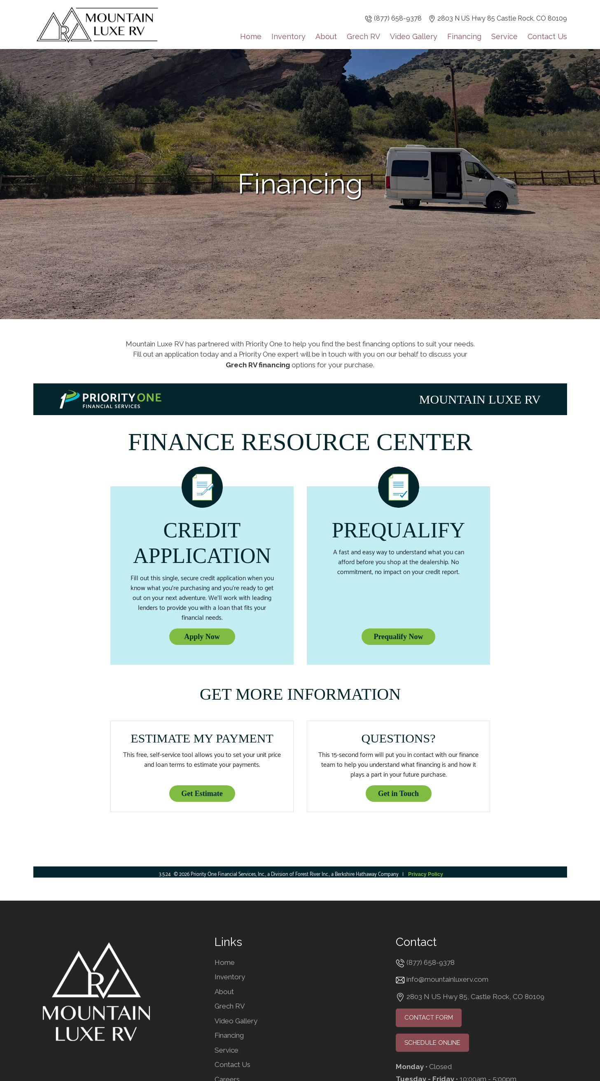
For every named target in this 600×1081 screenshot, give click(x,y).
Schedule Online (432, 1042)
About (326, 36)
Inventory (288, 36)
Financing (464, 36)
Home (250, 36)
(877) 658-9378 (398, 18)
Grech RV (363, 36)
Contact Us (547, 36)
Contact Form (428, 1017)
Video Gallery (413, 36)
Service (504, 36)
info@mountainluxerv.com (447, 979)
